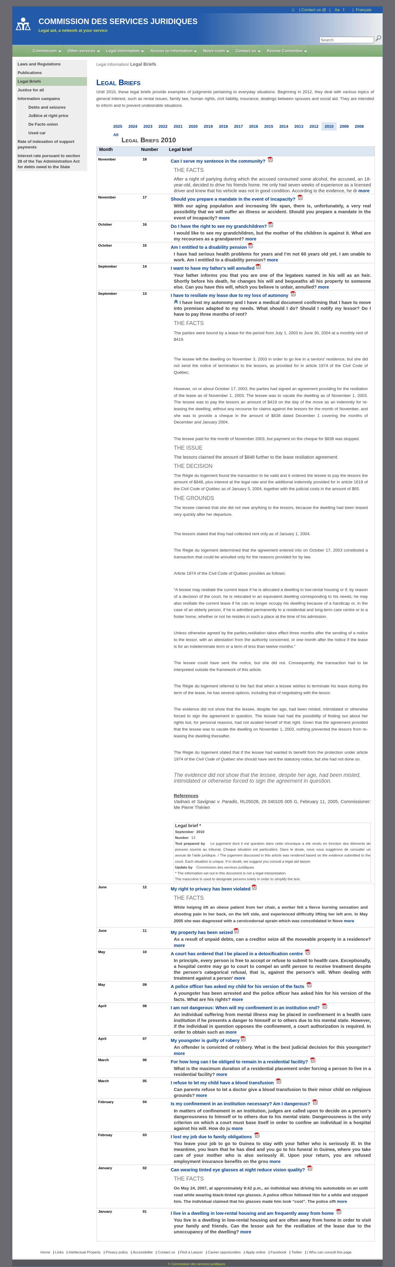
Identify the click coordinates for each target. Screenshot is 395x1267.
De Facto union (43, 124)
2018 (223, 126)
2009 (344, 126)
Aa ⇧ (340, 9)
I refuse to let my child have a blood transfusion (223, 1082)
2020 (193, 126)
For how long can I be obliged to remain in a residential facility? (240, 1061)
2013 (298, 126)
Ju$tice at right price (48, 115)
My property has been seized (202, 932)
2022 (163, 126)
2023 (147, 126)
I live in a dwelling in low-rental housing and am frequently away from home (253, 1213)
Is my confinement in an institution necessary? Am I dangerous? (241, 1103)
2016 (253, 126)
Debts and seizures (47, 107)
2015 (268, 126)
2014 (283, 126)
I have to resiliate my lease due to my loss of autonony (230, 295)
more (363, 190)
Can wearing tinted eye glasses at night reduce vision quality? (238, 1169)
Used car (37, 133)
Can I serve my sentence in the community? (219, 161)
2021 (178, 126)
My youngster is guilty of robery (205, 1040)
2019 (208, 126)
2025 (117, 126)
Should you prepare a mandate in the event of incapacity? (234, 199)
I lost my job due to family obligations (212, 1136)
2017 (238, 126)
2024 (132, 126)
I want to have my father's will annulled (213, 268)
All (115, 134)
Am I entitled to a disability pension (209, 247)
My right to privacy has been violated (210, 888)
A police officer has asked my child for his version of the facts (238, 986)
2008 (359, 126)
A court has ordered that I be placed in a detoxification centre (237, 953)
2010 (329, 126)
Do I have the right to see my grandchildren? (219, 226)
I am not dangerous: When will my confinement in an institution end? (246, 1007)
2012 (314, 126)
